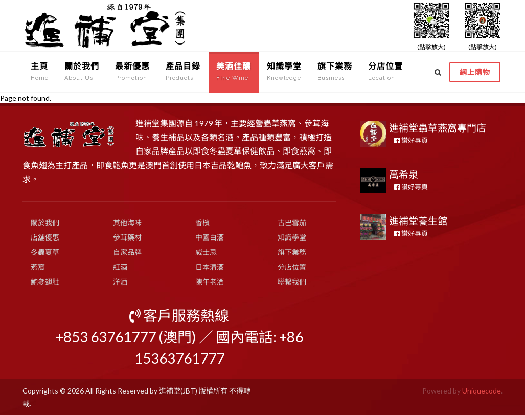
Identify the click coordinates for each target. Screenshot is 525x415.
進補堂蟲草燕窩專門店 (437, 128)
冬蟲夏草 (45, 252)
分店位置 (292, 267)
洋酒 (120, 281)
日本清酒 (209, 267)
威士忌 (206, 252)
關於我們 (45, 222)
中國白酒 (209, 237)
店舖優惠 (45, 237)
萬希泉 (403, 174)
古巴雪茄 (292, 222)
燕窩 (38, 267)
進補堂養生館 (418, 221)
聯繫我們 (292, 281)
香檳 (202, 222)
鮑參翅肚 (45, 281)
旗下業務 (292, 252)
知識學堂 (292, 237)
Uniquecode (481, 390)
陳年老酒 (209, 281)
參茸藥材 (127, 237)
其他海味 (127, 222)
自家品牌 (127, 252)
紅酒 (120, 267)
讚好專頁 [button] (411, 140)
